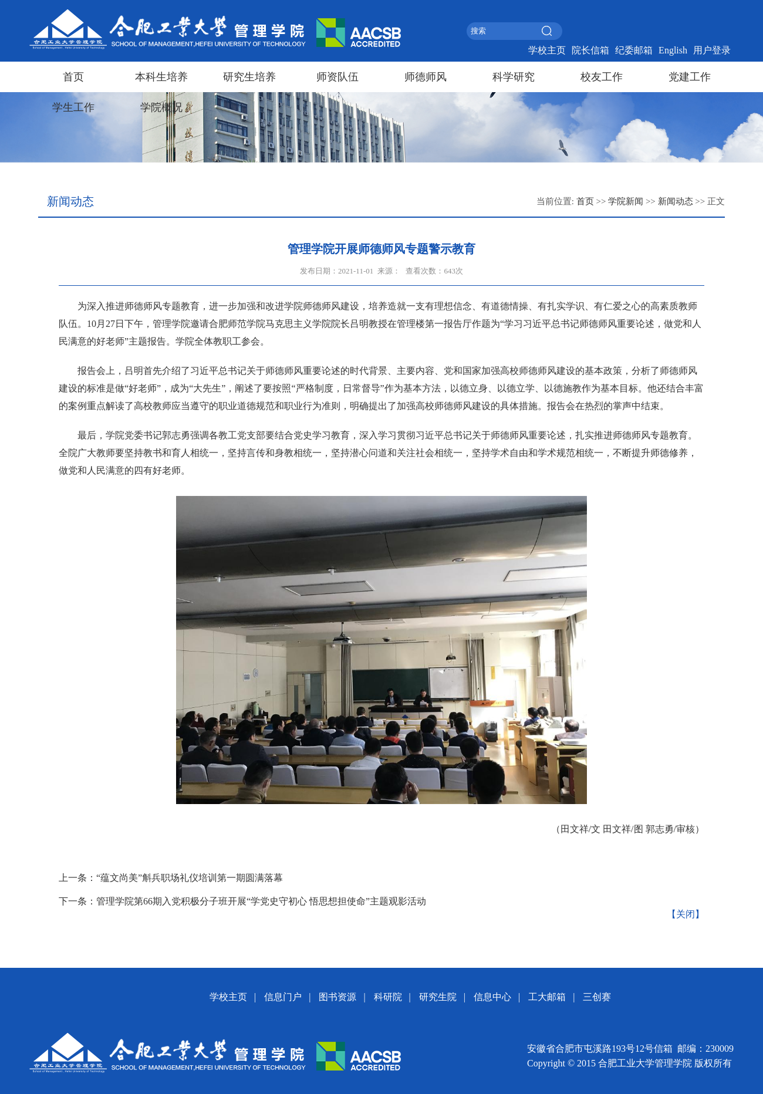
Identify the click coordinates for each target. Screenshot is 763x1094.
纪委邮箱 (634, 50)
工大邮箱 (547, 997)
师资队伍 (337, 77)
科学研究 (513, 77)
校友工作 (601, 77)
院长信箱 (590, 50)
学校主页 (547, 50)
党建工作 (690, 77)
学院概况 (161, 107)
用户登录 (712, 50)
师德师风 (425, 77)
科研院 (388, 997)
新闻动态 (675, 201)
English (673, 50)
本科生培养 (161, 77)
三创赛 (597, 997)
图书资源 (337, 997)
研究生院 (438, 997)
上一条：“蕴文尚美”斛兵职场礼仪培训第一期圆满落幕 (171, 878)
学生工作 (73, 107)
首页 (73, 77)
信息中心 (492, 997)
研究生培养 (249, 77)
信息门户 (283, 997)
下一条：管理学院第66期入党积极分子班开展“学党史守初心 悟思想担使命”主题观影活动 (242, 901)
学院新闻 (625, 201)
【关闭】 (685, 914)
